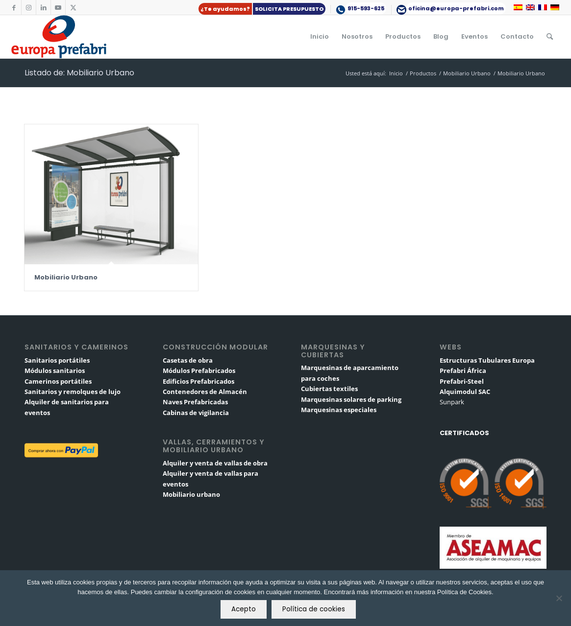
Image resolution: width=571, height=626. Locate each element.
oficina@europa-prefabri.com (456, 8)
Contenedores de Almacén (205, 391)
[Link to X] (73, 7)
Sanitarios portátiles (57, 360)
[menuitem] (262, 9)
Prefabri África (463, 370)
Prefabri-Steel (462, 381)
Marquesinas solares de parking (351, 399)
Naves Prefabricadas (195, 401)
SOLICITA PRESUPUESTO (289, 9)
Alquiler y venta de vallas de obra (215, 463)
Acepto (243, 609)
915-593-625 (366, 8)
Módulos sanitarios (55, 370)
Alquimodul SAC (465, 391)
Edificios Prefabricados (198, 381)
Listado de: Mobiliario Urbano (79, 72)
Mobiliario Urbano (66, 277)
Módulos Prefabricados (199, 370)
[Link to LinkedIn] (43, 7)
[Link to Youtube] (58, 7)
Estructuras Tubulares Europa (487, 360)
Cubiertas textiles (329, 388)
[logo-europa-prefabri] (58, 36)
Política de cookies (313, 609)
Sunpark (452, 401)
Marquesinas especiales (338, 409)
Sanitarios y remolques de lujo (73, 391)
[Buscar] (549, 36)
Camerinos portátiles (58, 381)
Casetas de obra (188, 360)
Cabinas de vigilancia (196, 412)
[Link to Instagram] (29, 7)
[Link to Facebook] (14, 7)
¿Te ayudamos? (225, 9)
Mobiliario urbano (191, 494)
